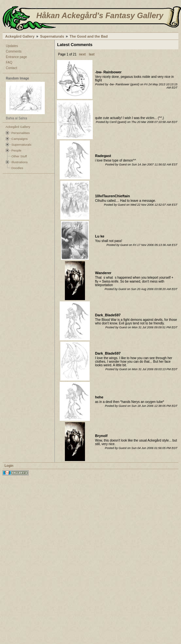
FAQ (9, 62)
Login (9, 466)
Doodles (17, 168)
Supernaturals (52, 36)
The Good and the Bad (89, 36)
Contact (11, 68)
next (82, 54)
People (16, 150)
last (91, 54)
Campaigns (19, 138)
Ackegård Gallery (20, 36)
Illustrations (19, 162)
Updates (12, 46)
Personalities (20, 133)
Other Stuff (19, 156)
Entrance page (16, 57)
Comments (13, 51)
